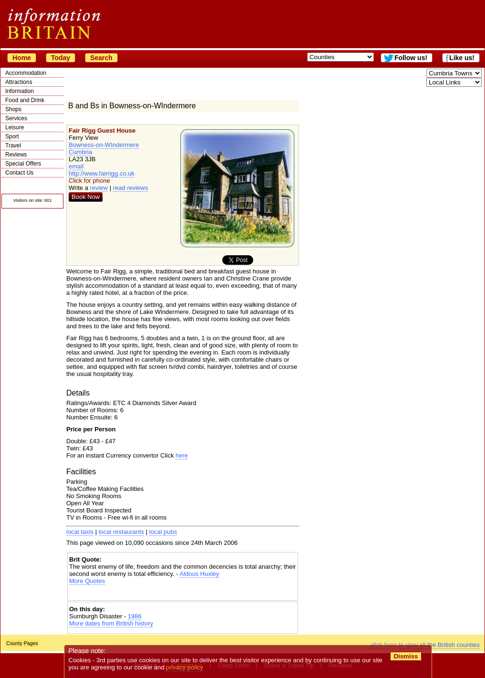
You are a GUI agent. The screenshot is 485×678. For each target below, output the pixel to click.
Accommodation (25, 73)
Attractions (18, 82)
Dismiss (405, 656)
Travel (13, 145)
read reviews (130, 187)
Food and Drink (24, 100)
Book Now (86, 196)
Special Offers (23, 163)
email (76, 166)
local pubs (163, 531)
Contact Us (19, 172)
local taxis (79, 531)
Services (16, 118)
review (99, 187)
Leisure (14, 127)
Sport (12, 136)
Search (101, 58)
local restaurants (121, 531)
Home (21, 58)
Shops (13, 109)
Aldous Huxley (199, 573)
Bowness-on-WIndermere (104, 144)
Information (19, 91)
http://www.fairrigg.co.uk (101, 173)
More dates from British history (111, 623)
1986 (135, 616)
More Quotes (87, 580)
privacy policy (184, 667)
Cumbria (80, 152)
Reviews (16, 154)
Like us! (462, 58)
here (181, 455)
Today (60, 58)
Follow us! (410, 58)
